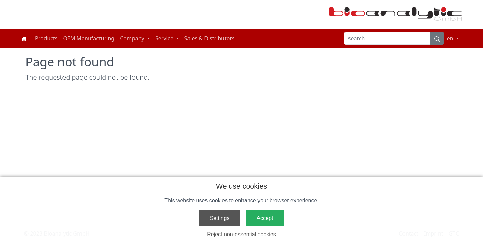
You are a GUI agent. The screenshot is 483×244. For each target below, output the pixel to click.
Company (133, 38)
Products (46, 38)
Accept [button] (264, 218)
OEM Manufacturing (89, 38)
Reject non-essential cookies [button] (241, 234)
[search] (387, 38)
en (451, 38)
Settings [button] (220, 218)
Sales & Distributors (209, 38)
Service (165, 38)
